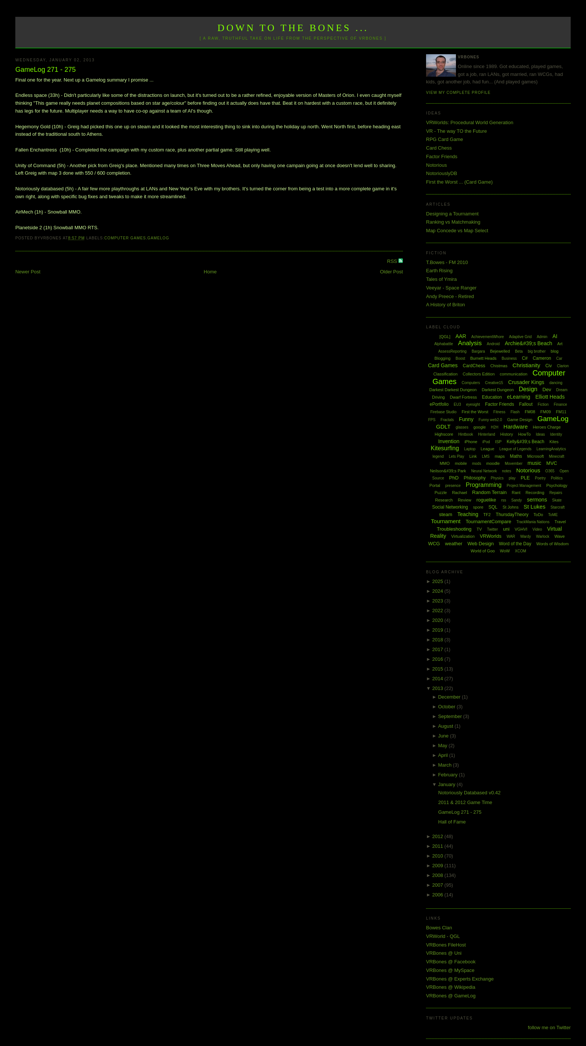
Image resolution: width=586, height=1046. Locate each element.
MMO (445, 463)
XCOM (520, 551)
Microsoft (535, 456)
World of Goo (483, 551)
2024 (438, 591)
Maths (516, 456)
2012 (438, 836)
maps (500, 456)
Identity (556, 434)
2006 (438, 895)
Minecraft (556, 456)
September (450, 716)
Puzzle (441, 492)
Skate (557, 500)
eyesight (473, 404)
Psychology (556, 485)
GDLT (443, 426)
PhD (454, 478)
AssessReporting (452, 351)
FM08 (530, 411)
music (535, 463)
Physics (497, 478)
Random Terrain (489, 492)
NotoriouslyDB (441, 173)
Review (464, 500)
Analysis (470, 343)
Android (493, 344)
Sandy (516, 500)
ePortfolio (439, 404)
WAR (510, 536)
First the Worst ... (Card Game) (459, 182)
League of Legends (515, 449)
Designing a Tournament (452, 214)
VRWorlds (491, 536)
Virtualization (463, 536)
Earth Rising (439, 270)
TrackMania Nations (533, 522)
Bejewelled (500, 351)
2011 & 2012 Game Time (465, 802)
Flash (515, 412)
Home (210, 271)
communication (513, 374)
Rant (516, 492)
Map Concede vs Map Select (457, 230)
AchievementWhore (487, 337)
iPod (486, 442)
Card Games (442, 365)
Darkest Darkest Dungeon (453, 389)
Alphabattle (443, 344)
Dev (547, 389)
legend (438, 456)
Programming (484, 485)
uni (506, 529)
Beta (519, 351)
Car (559, 358)
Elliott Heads (550, 397)
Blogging (443, 358)
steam (445, 514)
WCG (434, 543)
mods (476, 463)
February (448, 774)
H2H (494, 427)
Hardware (515, 426)
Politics (557, 478)
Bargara (478, 351)
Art (559, 343)
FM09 (545, 411)
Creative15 (494, 383)
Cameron (542, 358)
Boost (460, 358)
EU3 (457, 404)
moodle (493, 463)
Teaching (467, 514)
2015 (438, 669)
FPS (431, 420)
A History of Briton (445, 304)
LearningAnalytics (551, 449)
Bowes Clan (439, 927)
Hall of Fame (452, 822)
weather (453, 543)
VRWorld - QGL (443, 936)
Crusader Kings (526, 382)
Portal (434, 485)
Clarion (563, 366)
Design (528, 389)
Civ (548, 365)
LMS (486, 456)
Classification (446, 374)
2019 (438, 630)
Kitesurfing (445, 448)
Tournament (445, 521)
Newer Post (27, 271)
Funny (466, 419)
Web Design (481, 543)
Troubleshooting (454, 529)
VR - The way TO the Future (456, 131)
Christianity (526, 365)
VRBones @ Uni (444, 953)
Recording (534, 492)
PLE (525, 478)
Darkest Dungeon (498, 389)
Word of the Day (515, 543)
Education (492, 397)
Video (537, 529)
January (447, 784)
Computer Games (125, 238)
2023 (438, 601)
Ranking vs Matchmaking (453, 222)
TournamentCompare (488, 521)
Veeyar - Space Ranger (451, 288)
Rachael (459, 492)
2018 (438, 639)
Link (473, 456)
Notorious (436, 165)
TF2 (487, 514)
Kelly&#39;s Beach (526, 441)
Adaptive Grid (520, 337)
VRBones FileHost (446, 945)
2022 (438, 610)
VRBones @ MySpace (450, 970)
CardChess (474, 365)
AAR (461, 336)
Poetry (540, 478)
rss (503, 500)
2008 (438, 875)
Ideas (540, 434)
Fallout (526, 404)
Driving (438, 397)
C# (524, 358)
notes (506, 471)
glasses (462, 427)
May (443, 745)
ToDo (538, 514)
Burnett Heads (483, 358)
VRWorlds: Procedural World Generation (469, 122)
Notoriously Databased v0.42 (469, 792)
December (450, 697)
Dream (561, 390)
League (487, 449)
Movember (513, 463)
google (480, 427)
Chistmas (499, 366)
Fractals (447, 420)
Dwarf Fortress (463, 397)
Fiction (543, 404)
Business (509, 358)
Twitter (492, 529)
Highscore (444, 434)
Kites (553, 441)
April (443, 755)
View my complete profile (458, 93)
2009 (438, 865)
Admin (542, 337)
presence (452, 486)
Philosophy (475, 478)
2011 (438, 846)
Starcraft (557, 507)
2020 (438, 620)
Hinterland (486, 434)
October (447, 706)
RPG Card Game (444, 139)
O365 (549, 471)
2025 (438, 581)
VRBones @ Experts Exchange (460, 979)
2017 (438, 649)
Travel (560, 521)
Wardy (525, 536)
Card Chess (439, 148)
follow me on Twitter (549, 1027)
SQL (492, 507)
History (506, 434)
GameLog (158, 238)
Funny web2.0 (490, 420)
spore (478, 507)
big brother (537, 351)
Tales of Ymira (441, 279)
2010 (438, 856)
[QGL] (445, 336)
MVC (551, 463)
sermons (537, 500)
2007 (438, 885)
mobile (461, 463)
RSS (392, 261)
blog (555, 351)
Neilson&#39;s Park (448, 471)
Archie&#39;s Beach (528, 343)
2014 (438, 678)
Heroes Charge (547, 427)
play (512, 478)
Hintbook (465, 434)
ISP (498, 441)
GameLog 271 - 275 (45, 69)
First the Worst (475, 411)
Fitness (499, 412)
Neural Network (484, 471)
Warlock (542, 536)
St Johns (511, 507)
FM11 (561, 411)
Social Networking (450, 507)
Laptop (470, 449)
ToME (553, 515)
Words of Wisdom (552, 544)
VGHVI (521, 529)
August (446, 726)
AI (554, 336)
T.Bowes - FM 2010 (447, 262)
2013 (438, 688)
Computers (471, 383)
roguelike (486, 500)
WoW (505, 551)
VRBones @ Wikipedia (450, 987)
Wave (560, 536)
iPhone (471, 441)
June (444, 736)
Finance (560, 404)
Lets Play (456, 456)
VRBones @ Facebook (450, 961)
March (445, 765)
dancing (555, 383)
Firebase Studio (443, 412)
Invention (448, 441)
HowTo (524, 434)
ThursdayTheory (512, 514)
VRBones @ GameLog (450, 996)
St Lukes (534, 506)
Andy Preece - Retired (450, 296)
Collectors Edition (479, 374)
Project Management (524, 486)
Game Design (519, 419)
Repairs (555, 493)
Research (444, 500)
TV (479, 529)
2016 (438, 659)
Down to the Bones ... (293, 27)
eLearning (518, 397)
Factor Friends (441, 156)
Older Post (391, 271)
